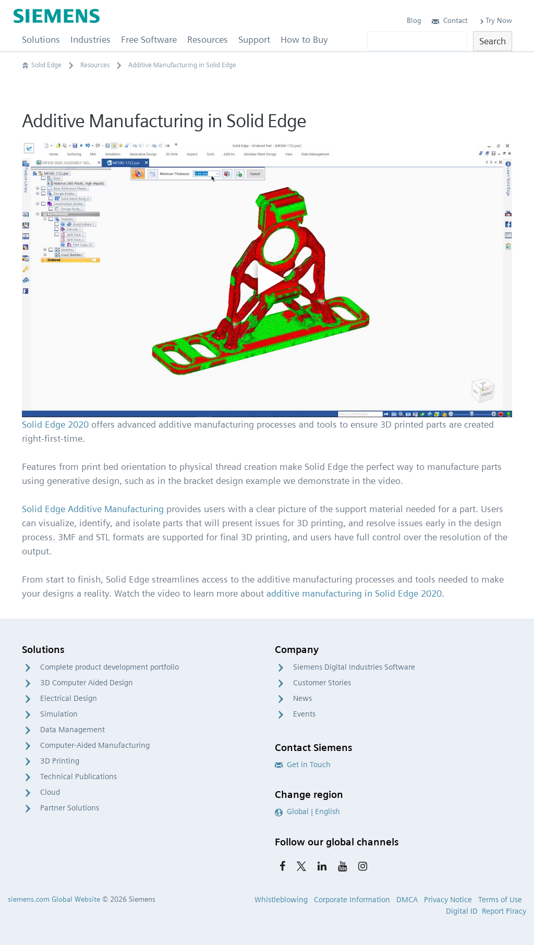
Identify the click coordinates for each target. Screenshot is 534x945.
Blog (414, 20)
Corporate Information (352, 899)
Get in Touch (303, 764)
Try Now (495, 20)
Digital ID (462, 911)
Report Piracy (504, 911)
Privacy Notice (448, 899)
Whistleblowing (281, 899)
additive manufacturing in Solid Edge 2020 (354, 593)
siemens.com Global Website (54, 899)
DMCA (407, 899)
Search (492, 40)
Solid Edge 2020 (55, 424)
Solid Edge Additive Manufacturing (93, 508)
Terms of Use (500, 899)
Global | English (307, 811)
